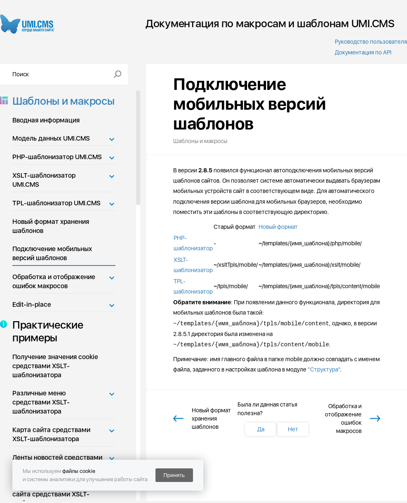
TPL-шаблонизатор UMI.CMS (56, 203)
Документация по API (363, 52)
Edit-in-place (31, 304)
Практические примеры (45, 331)
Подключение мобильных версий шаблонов (52, 253)
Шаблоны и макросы (61, 100)
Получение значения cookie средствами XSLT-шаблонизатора (55, 366)
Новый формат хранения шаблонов (50, 226)
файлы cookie (78, 471)
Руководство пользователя (371, 41)
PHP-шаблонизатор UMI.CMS (57, 157)
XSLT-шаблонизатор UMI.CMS (43, 180)
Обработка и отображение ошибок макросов (53, 281)
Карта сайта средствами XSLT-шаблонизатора (51, 434)
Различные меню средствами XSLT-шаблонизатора (41, 402)
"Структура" (324, 369)
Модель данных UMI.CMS (51, 138)
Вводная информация (46, 120)
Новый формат (278, 226)
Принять (174, 475)
